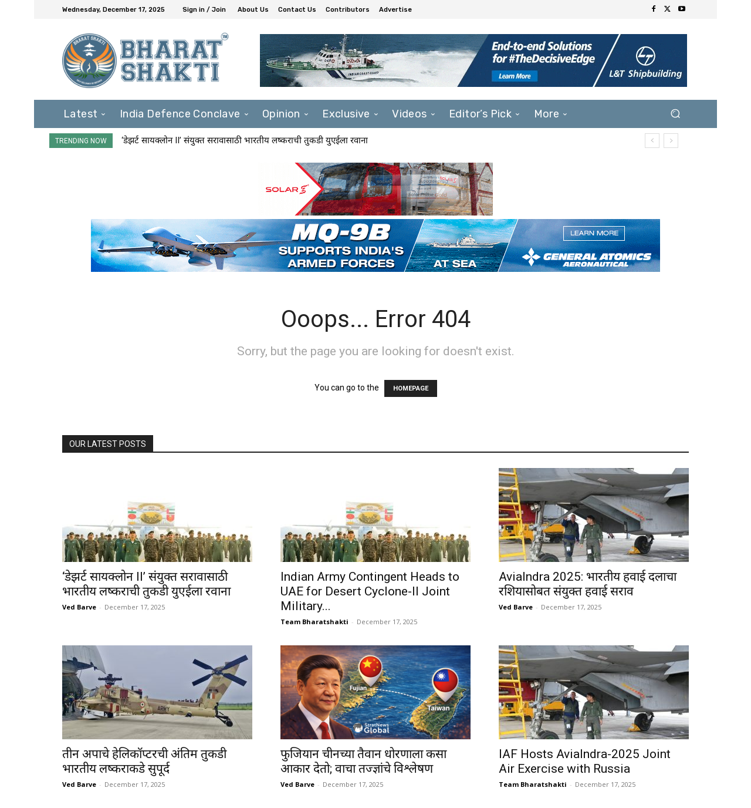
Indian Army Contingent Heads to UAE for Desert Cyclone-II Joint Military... (369, 591)
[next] (671, 140)
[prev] (652, 140)
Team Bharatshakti (314, 621)
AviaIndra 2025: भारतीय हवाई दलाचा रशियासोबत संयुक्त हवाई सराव (587, 584)
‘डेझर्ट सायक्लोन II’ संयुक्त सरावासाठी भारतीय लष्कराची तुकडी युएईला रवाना (244, 140)
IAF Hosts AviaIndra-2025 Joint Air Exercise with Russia (585, 761)
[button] (675, 113)
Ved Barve (79, 606)
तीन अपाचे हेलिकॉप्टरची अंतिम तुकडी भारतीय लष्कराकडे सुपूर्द (144, 761)
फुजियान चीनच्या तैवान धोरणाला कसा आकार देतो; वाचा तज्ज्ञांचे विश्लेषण (363, 761)
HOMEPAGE (410, 388)
